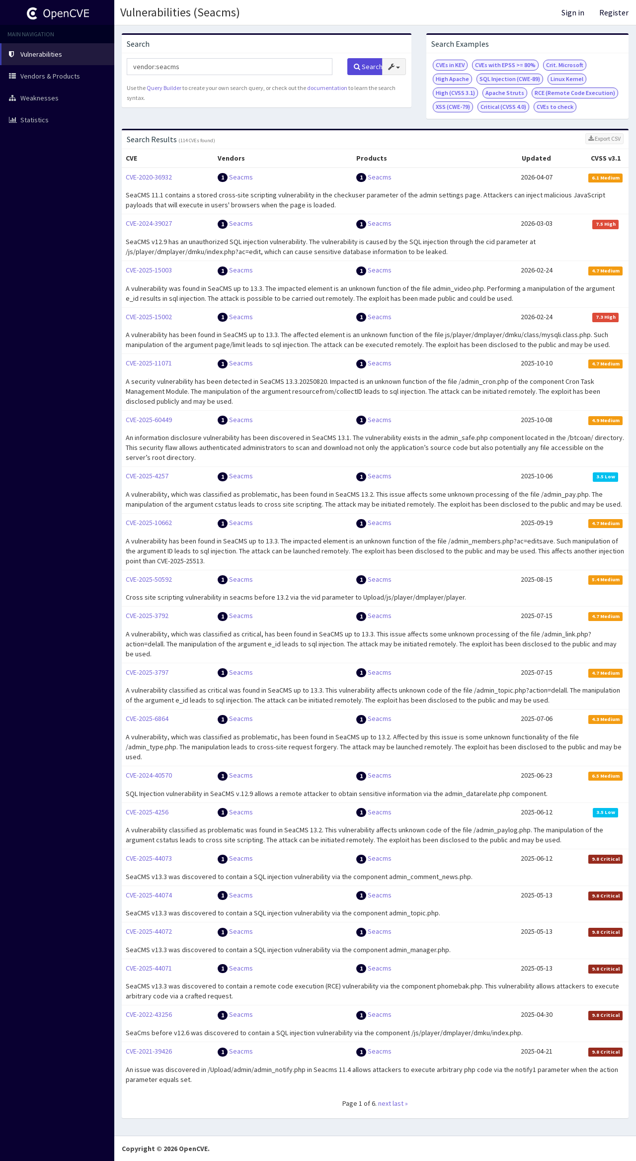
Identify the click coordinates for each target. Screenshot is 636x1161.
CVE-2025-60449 (149, 419)
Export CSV (604, 138)
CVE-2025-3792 (147, 615)
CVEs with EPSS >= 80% (505, 65)
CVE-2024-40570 (149, 775)
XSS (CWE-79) (453, 106)
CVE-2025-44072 (149, 931)
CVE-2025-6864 (147, 718)
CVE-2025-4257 (147, 475)
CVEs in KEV (450, 65)
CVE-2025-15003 (149, 270)
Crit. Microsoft (564, 65)
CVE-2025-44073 (149, 858)
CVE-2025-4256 (147, 811)
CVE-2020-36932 (149, 177)
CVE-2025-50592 (149, 579)
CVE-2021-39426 (149, 1051)
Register (614, 12)
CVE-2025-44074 (149, 895)
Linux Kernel (567, 79)
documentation (327, 87)
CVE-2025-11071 (149, 362)
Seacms (241, 177)
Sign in (572, 12)
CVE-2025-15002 (149, 316)
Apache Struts (504, 92)
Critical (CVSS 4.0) (503, 106)
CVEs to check (555, 106)
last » (400, 1103)
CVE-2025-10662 (149, 522)
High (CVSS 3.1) (455, 92)
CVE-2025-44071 (149, 968)
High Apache (452, 79)
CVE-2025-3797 (147, 672)
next (384, 1103)
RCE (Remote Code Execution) (575, 92)
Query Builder (164, 87)
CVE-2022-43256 (149, 1014)
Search (368, 66)
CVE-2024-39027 (149, 223)
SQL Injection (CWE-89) (509, 79)
